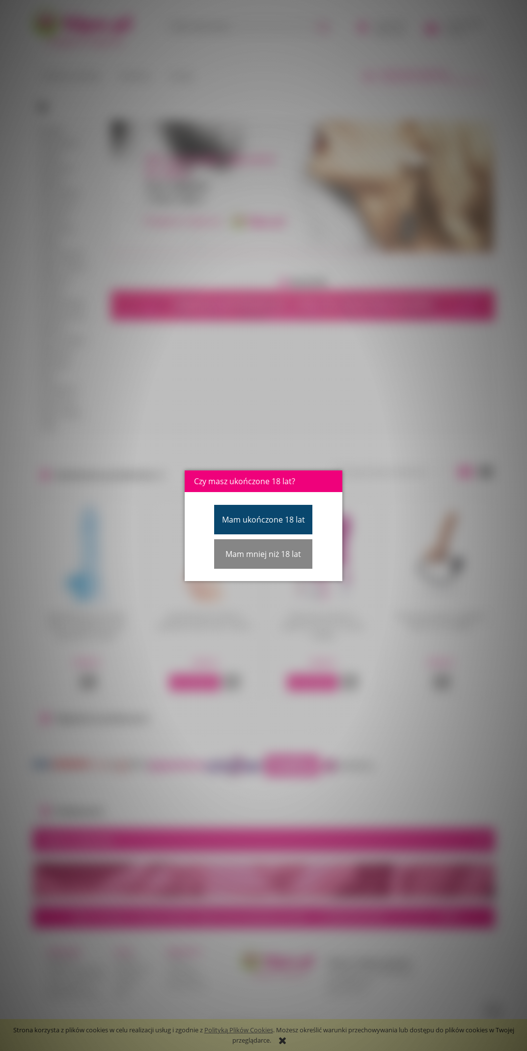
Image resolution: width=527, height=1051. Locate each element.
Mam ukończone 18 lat (263, 519)
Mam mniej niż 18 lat (263, 554)
